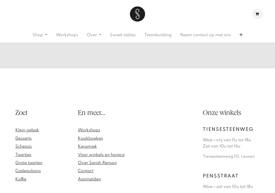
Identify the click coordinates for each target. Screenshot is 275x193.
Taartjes (23, 155)
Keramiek (87, 146)
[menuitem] (40, 35)
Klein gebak (27, 130)
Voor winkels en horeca (101, 155)
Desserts (23, 138)
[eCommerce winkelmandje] (257, 14)
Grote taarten (28, 163)
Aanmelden (89, 179)
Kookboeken (90, 138)
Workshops (89, 130)
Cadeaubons (28, 171)
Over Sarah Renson (97, 163)
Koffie (20, 179)
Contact (85, 171)
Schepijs (23, 146)
